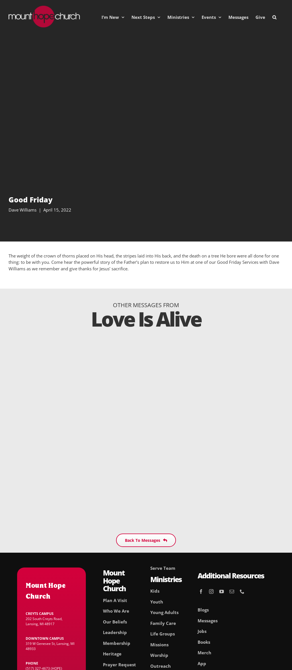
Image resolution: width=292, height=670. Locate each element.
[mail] (232, 591)
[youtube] (221, 591)
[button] (274, 17)
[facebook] (201, 591)
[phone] (242, 591)
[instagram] (211, 591)
